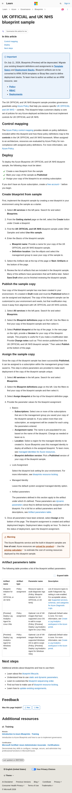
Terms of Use (33, 785)
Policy (12, 87)
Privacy (57, 782)
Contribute (47, 782)
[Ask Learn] (62, 9)
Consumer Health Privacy (12, 785)
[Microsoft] (36, 3)
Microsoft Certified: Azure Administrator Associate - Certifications (30, 745)
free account (53, 184)
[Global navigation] (2, 3)
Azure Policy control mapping (19, 130)
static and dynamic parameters (43, 677)
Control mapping (11, 41)
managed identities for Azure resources (37, 452)
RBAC (12, 90)
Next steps (8, 48)
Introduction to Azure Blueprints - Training (20, 734)
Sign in (67, 3)
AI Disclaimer (7, 782)
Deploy (7, 45)
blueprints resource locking (45, 474)
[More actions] (67, 9)
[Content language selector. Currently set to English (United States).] (14, 769)
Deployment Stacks (25, 70)
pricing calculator (13, 550)
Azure (14, 9)
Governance (25, 9)
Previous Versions (23, 782)
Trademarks (47, 785)
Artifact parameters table (39, 512)
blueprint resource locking (46, 685)
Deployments (15, 94)
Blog (36, 782)
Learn (5, 9)
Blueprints (39, 9)
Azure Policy (23, 106)
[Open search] (60, 3)
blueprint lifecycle (30, 674)
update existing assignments (33, 688)
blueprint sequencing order (41, 681)
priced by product (45, 546)
